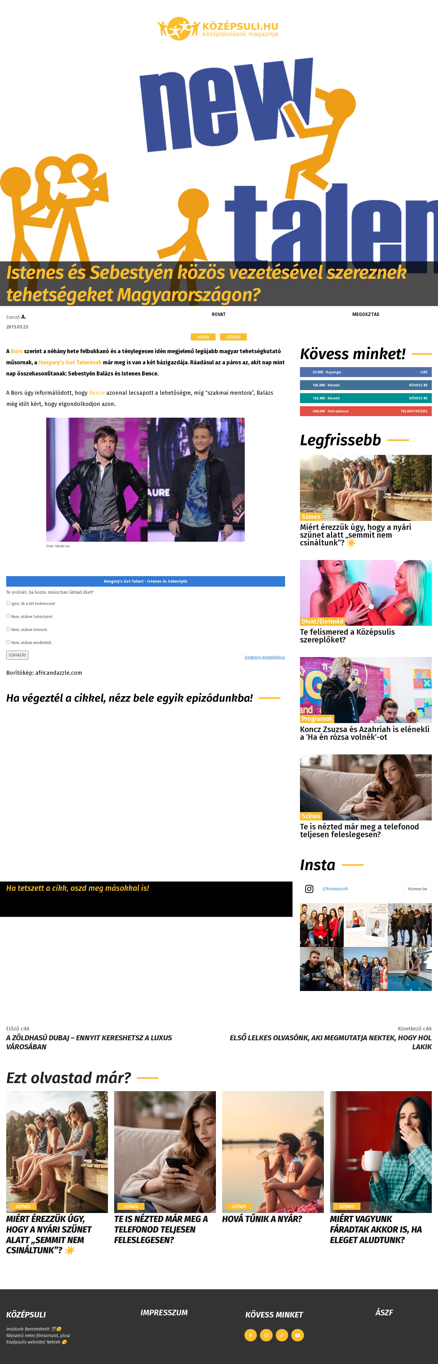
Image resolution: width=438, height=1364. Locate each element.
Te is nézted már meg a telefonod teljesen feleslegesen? (359, 830)
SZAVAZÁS (17, 655)
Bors (17, 351)
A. (23, 316)
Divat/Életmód (322, 621)
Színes (233, 336)
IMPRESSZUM (164, 1312)
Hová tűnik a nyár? (262, 1219)
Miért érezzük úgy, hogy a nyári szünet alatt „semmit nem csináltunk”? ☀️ (355, 535)
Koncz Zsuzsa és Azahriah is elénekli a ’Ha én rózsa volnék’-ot (365, 733)
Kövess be (418, 385)
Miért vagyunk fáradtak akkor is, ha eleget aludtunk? (376, 1229)
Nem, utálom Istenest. (29, 630)
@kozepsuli (335, 888)
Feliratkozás (414, 411)
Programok (317, 718)
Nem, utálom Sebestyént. (32, 617)
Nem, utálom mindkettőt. (31, 643)
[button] (369, 50)
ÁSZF (384, 1312)
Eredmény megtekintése (265, 657)
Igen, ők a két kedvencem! (33, 604)
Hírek (203, 336)
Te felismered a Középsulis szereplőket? (347, 636)
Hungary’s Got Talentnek (70, 362)
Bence (97, 392)
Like (423, 372)
